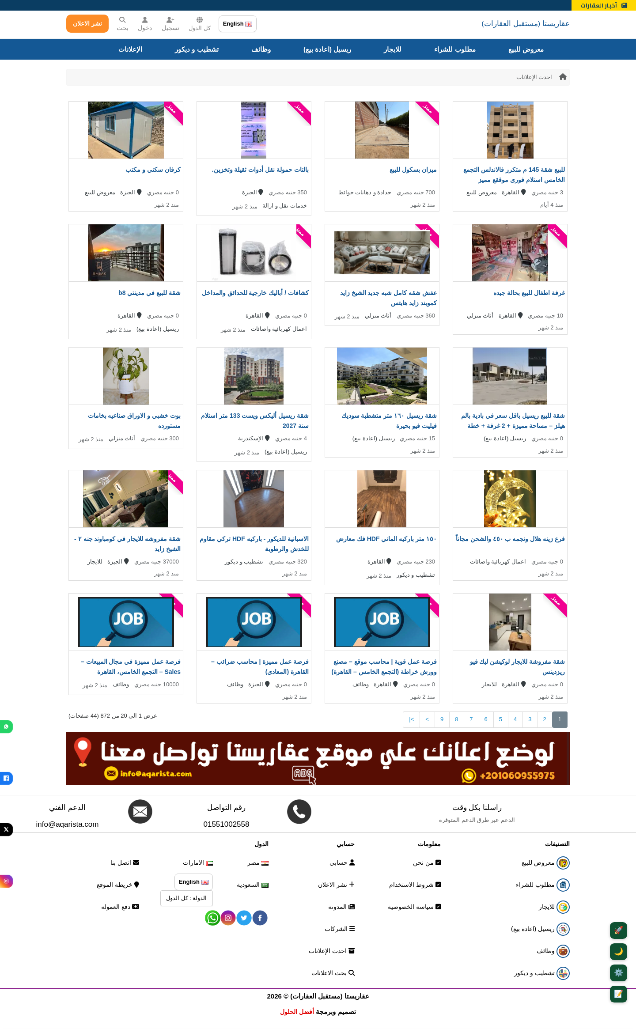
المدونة (341, 906)
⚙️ (618, 972)
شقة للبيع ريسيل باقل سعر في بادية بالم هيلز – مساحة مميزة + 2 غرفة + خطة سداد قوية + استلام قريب (513, 425)
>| (411, 719)
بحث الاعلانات (333, 972)
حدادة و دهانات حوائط (365, 192)
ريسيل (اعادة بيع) (327, 49)
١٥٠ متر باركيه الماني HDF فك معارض (386, 538)
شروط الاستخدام (415, 884)
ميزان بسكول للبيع (413, 169)
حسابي (342, 862)
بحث (123, 24)
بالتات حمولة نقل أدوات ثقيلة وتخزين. (260, 169)
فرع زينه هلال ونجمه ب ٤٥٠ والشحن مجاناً (510, 538)
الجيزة (253, 192)
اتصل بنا (124, 862)
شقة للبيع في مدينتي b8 (149, 292)
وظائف (261, 49)
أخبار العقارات (603, 5)
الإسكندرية (254, 438)
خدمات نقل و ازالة (284, 205)
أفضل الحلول (297, 1011)
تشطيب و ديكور (196, 49)
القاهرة (514, 192)
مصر (258, 862)
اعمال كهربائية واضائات (279, 328)
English (238, 23)
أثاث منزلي (480, 315)
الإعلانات (130, 49)
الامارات (198, 862)
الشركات (340, 928)
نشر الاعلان (87, 23)
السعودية (253, 884)
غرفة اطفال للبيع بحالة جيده (529, 292)
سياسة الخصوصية (414, 906)
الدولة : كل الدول (186, 898)
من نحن (427, 862)
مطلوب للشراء (454, 49)
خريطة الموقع (118, 884)
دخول (145, 24)
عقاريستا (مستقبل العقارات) (525, 23)
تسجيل (170, 24)
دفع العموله (120, 906)
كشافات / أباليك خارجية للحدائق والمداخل (255, 292)
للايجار (392, 49)
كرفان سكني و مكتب (153, 169)
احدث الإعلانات (534, 77)
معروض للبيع (526, 49)
